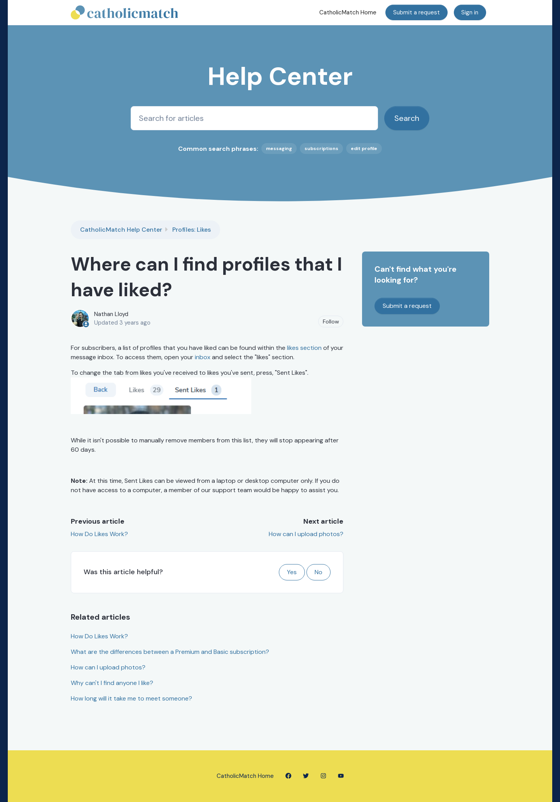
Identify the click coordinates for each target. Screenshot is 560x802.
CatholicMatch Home (347, 12)
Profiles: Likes (191, 229)
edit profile (364, 148)
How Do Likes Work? (99, 534)
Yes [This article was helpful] (292, 572)
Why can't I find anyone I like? (112, 683)
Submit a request (416, 12)
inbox (202, 357)
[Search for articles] (254, 118)
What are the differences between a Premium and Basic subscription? (170, 652)
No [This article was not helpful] (318, 572)
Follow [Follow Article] (331, 321)
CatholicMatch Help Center (121, 229)
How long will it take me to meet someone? (131, 698)
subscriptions (321, 148)
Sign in (469, 12)
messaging (279, 148)
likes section (304, 348)
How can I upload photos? (306, 534)
